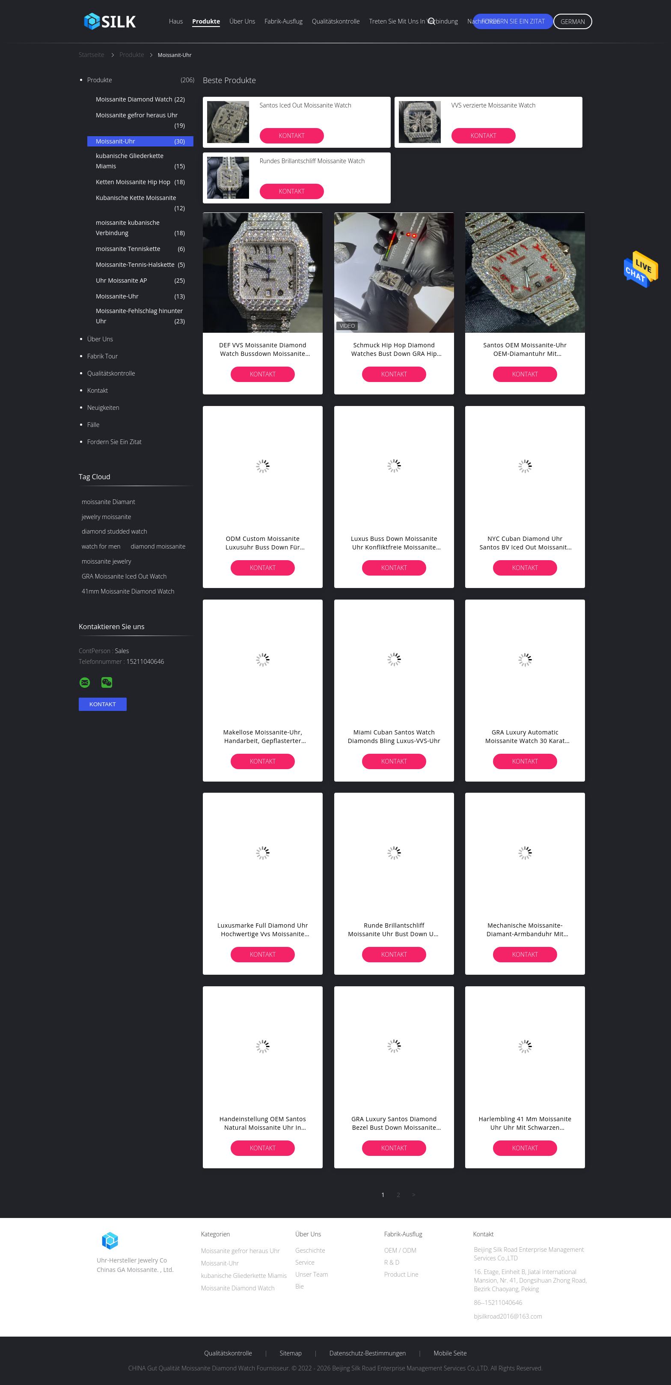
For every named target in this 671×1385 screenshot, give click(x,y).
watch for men (101, 546)
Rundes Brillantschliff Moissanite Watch (312, 161)
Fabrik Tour (102, 356)
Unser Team (311, 1274)
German (573, 22)
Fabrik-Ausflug (283, 21)
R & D (391, 1262)
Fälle (93, 425)
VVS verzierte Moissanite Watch (493, 105)
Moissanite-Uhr (140, 296)
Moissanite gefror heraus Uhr (140, 121)
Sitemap (291, 1353)
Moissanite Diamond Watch (140, 99)
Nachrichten (483, 21)
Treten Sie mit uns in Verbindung (413, 21)
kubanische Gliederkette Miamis (140, 161)
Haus (176, 21)
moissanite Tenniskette (140, 249)
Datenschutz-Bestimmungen (368, 1353)
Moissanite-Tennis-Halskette (140, 265)
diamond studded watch (114, 531)
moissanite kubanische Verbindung (140, 228)
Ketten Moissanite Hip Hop (140, 182)
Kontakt (97, 390)
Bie (299, 1286)
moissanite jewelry (106, 561)
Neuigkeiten (103, 407)
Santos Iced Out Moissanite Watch (305, 105)
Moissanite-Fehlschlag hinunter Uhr (140, 316)
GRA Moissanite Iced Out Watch (124, 576)
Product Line (401, 1274)
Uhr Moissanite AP (140, 280)
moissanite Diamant (108, 502)
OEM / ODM (400, 1250)
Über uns (242, 21)
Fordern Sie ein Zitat (513, 21)
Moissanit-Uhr (140, 141)
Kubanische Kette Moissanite (140, 203)
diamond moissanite (158, 546)
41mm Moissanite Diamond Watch (128, 591)
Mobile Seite (449, 1353)
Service (305, 1262)
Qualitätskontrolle (336, 21)
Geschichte (310, 1250)
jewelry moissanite (106, 517)
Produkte (206, 21)
